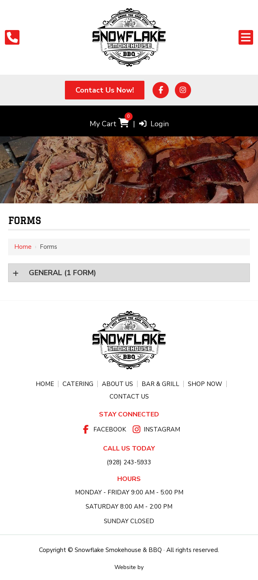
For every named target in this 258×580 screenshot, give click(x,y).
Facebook (109, 429)
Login (154, 124)
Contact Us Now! (104, 90)
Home (23, 247)
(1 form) (61, 273)
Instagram (162, 429)
